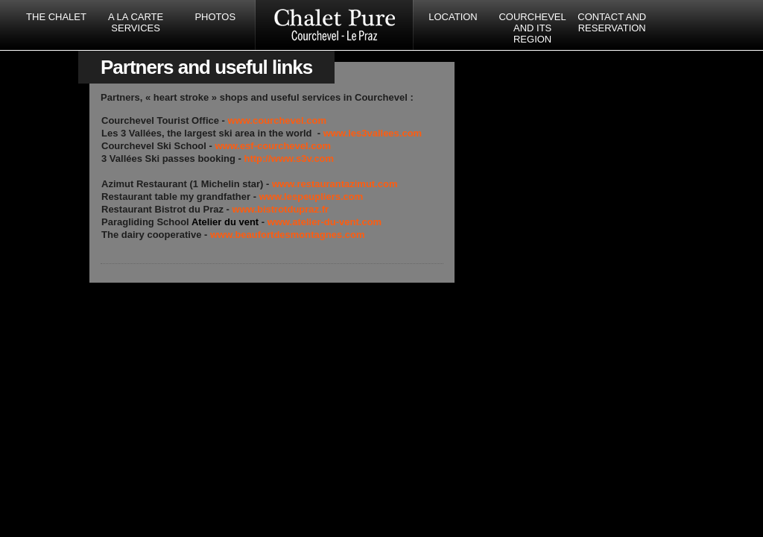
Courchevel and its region (532, 28)
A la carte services (135, 22)
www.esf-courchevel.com (273, 145)
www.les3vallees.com (372, 133)
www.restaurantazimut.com (335, 183)
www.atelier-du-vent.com (324, 221)
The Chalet (56, 16)
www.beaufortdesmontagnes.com (287, 234)
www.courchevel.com (277, 120)
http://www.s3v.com (289, 158)
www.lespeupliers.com (311, 196)
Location (453, 16)
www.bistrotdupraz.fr (280, 209)
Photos (214, 16)
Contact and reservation (611, 22)
